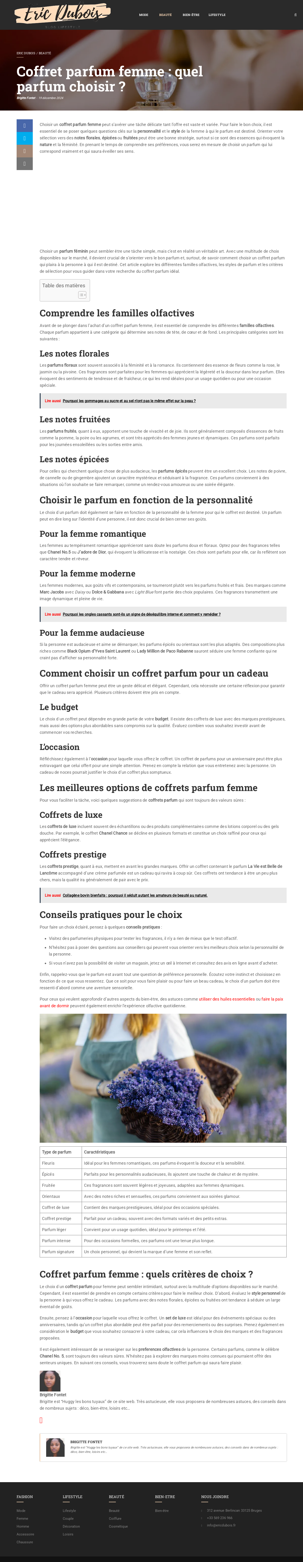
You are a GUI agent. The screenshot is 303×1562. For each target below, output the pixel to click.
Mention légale (210, 1554)
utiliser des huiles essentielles (227, 988)
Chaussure (25, 1532)
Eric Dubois (26, 42)
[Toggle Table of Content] (80, 284)
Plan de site (159, 1554)
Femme (22, 1508)
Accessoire (25, 1524)
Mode (78, 9)
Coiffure (115, 1508)
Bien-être (125, 9)
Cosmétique (118, 1516)
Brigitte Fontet (26, 87)
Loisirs (68, 1524)
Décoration (71, 1516)
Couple (68, 1508)
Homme (23, 1516)
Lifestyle (151, 9)
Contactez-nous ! (238, 1554)
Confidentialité (184, 1554)
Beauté (100, 9)
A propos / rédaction (269, 1554)
